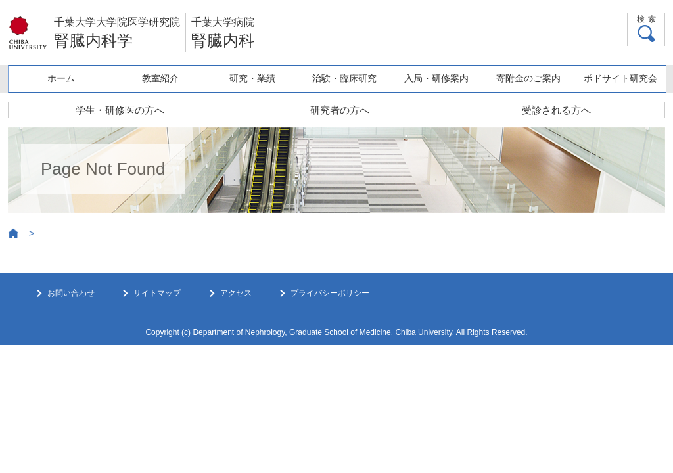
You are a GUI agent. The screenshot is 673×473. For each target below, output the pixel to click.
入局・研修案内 (436, 78)
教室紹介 (160, 78)
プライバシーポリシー (329, 293)
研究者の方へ (339, 110)
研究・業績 (252, 78)
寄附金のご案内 (528, 78)
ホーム (61, 78)
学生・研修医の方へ (120, 110)
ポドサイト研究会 (620, 78)
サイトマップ (157, 293)
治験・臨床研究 (344, 78)
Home (14, 234)
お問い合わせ (71, 293)
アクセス (236, 293)
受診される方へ (556, 110)
